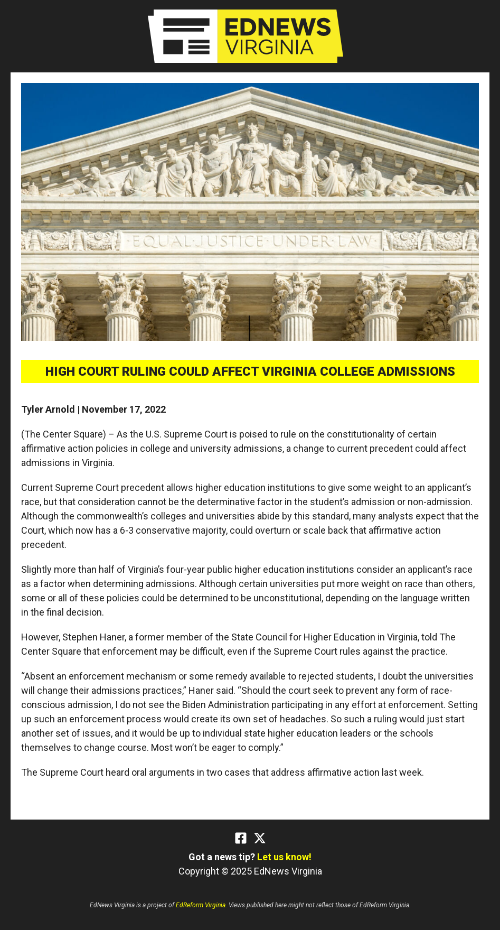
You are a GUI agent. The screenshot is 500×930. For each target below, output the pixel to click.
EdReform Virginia (200, 905)
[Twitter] (259, 838)
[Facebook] (240, 838)
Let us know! (284, 856)
